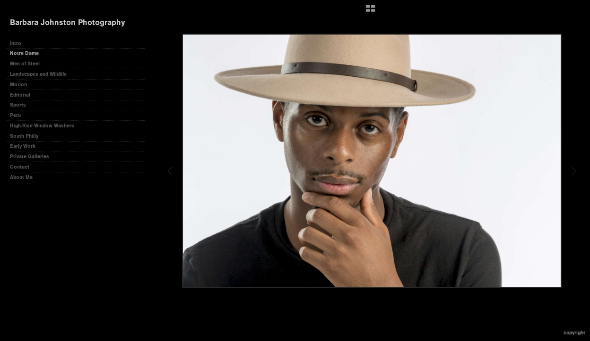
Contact (19, 167)
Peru (15, 115)
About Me (21, 177)
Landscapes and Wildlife (38, 74)
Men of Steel (25, 64)
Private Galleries (29, 156)
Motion (18, 84)
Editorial (20, 95)
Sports (18, 105)
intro (15, 43)
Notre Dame (24, 53)
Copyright (574, 333)
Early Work (22, 146)
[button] (370, 11)
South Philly (24, 136)
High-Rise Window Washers (42, 126)
